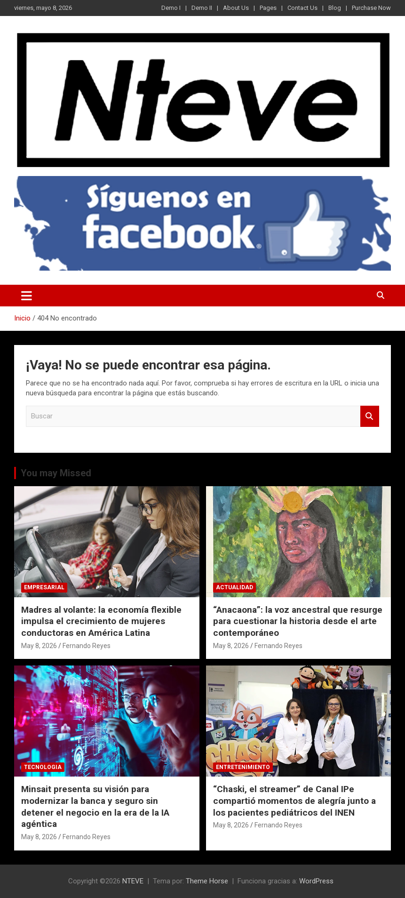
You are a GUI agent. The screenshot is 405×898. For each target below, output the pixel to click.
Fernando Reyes (87, 645)
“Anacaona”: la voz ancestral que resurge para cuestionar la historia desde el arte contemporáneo (297, 621)
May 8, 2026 (39, 645)
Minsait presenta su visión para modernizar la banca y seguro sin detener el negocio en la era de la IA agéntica (95, 806)
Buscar (369, 416)
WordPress (316, 881)
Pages (268, 7)
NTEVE (132, 881)
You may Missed (56, 473)
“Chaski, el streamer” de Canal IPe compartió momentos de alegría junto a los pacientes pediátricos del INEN (294, 801)
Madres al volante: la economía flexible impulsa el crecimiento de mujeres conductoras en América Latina (101, 621)
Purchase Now (371, 7)
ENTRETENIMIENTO (243, 767)
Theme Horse (207, 881)
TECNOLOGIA (43, 767)
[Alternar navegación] (26, 295)
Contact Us (302, 7)
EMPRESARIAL (44, 587)
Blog (334, 7)
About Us (236, 7)
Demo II (201, 7)
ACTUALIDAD (234, 587)
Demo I (171, 7)
